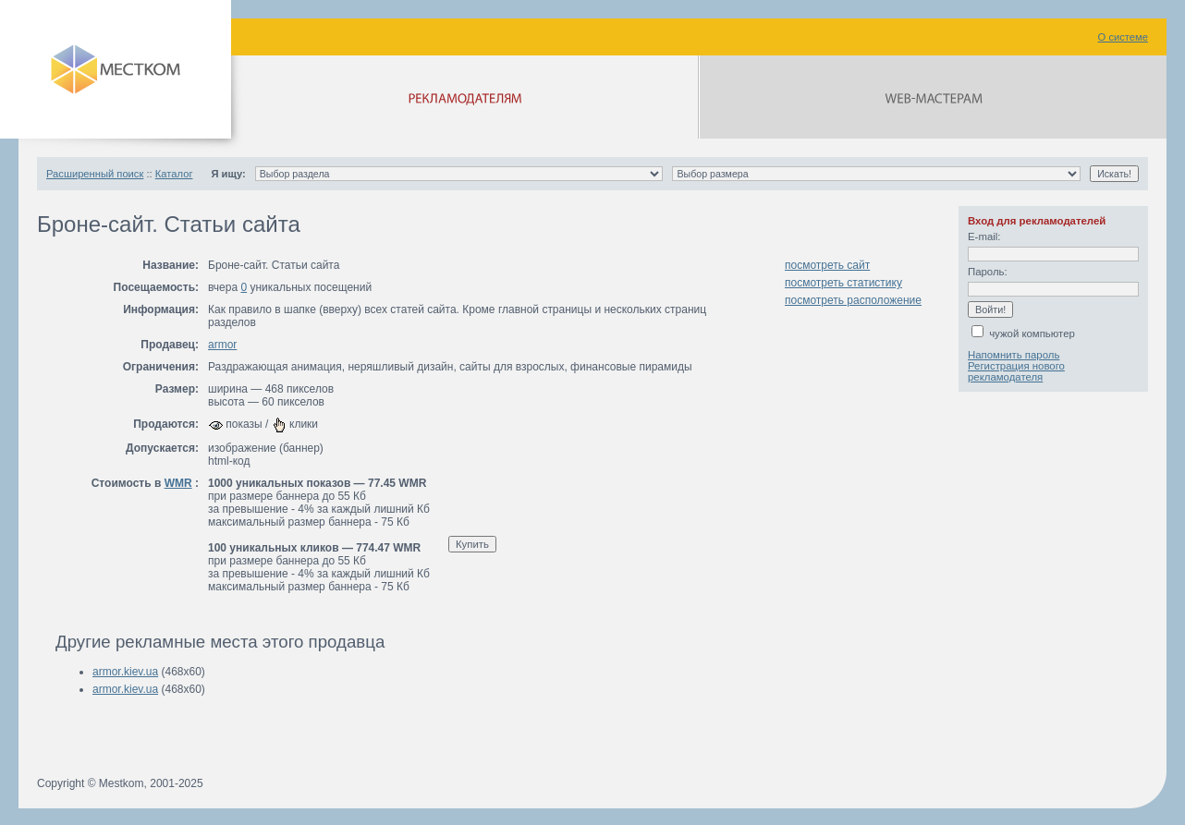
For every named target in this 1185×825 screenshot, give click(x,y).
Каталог (174, 173)
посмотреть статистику (843, 282)
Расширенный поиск (94, 173)
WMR (178, 483)
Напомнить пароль (1013, 354)
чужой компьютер (1023, 333)
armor (222, 344)
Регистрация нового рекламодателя (1016, 371)
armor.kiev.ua (125, 671)
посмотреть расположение (853, 300)
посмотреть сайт (827, 265)
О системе (1123, 36)
